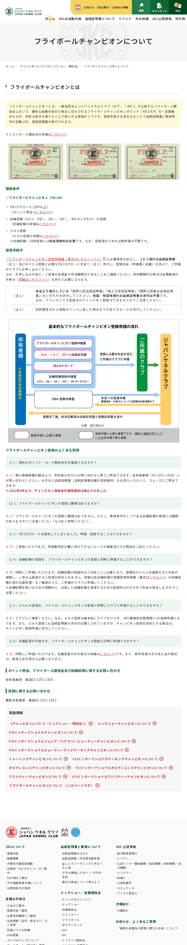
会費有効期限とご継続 (21, 916)
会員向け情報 (120, 7)
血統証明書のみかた (75, 853)
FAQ (178, 7)
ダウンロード (159, 7)
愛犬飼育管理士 (127, 853)
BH (64, 935)
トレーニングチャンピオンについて (35, 759)
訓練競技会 (69, 909)
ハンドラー (124, 872)
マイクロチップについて (23, 940)
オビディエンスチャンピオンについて (37, 768)
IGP (64, 930)
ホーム (50, 18)
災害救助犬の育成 (18, 888)
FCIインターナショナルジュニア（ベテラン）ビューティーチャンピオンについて (69, 741)
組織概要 (13, 858)
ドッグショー (71, 904)
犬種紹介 (123, 910)
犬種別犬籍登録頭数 (20, 863)
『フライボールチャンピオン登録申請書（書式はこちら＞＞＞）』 (54, 259)
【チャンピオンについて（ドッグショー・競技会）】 (48, 723)
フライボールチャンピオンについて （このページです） (51, 785)
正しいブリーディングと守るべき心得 (82, 865)
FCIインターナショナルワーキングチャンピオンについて (115, 759)
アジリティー (70, 914)
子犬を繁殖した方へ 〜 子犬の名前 (82, 875)
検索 (141, 7)
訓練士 (121, 878)
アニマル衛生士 (127, 893)
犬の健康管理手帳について (24, 883)
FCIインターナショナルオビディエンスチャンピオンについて (122, 768)
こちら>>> (59, 134)
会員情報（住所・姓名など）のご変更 (27, 923)
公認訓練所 (124, 883)
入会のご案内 (15, 905)
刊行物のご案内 (17, 878)
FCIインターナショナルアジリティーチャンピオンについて (116, 776)
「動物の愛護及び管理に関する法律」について (147, 928)
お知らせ (89, 7)
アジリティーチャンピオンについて (35, 776)
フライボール (71, 920)
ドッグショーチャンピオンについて (124, 723)
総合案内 (103, 7)
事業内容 (13, 853)
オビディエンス (72, 925)
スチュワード (126, 888)
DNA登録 (13, 935)
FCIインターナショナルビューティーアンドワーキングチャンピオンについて (66, 750)
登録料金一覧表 (17, 910)
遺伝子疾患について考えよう (81, 882)
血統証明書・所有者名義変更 (81, 858)
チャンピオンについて (76, 899)
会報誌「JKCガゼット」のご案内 (27, 870)
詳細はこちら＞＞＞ (33, 279)
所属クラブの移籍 (18, 930)
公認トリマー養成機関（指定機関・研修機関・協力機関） (149, 865)
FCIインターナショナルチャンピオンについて (43, 732)
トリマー (123, 858)
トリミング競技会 (73, 940)
